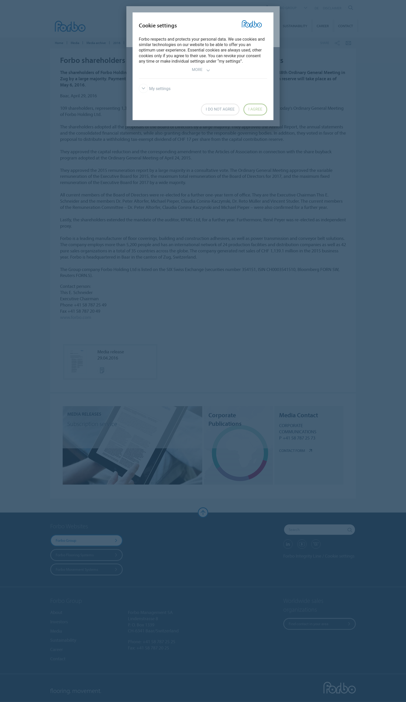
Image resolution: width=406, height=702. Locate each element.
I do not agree (220, 109)
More (201, 70)
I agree (255, 109)
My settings (155, 88)
